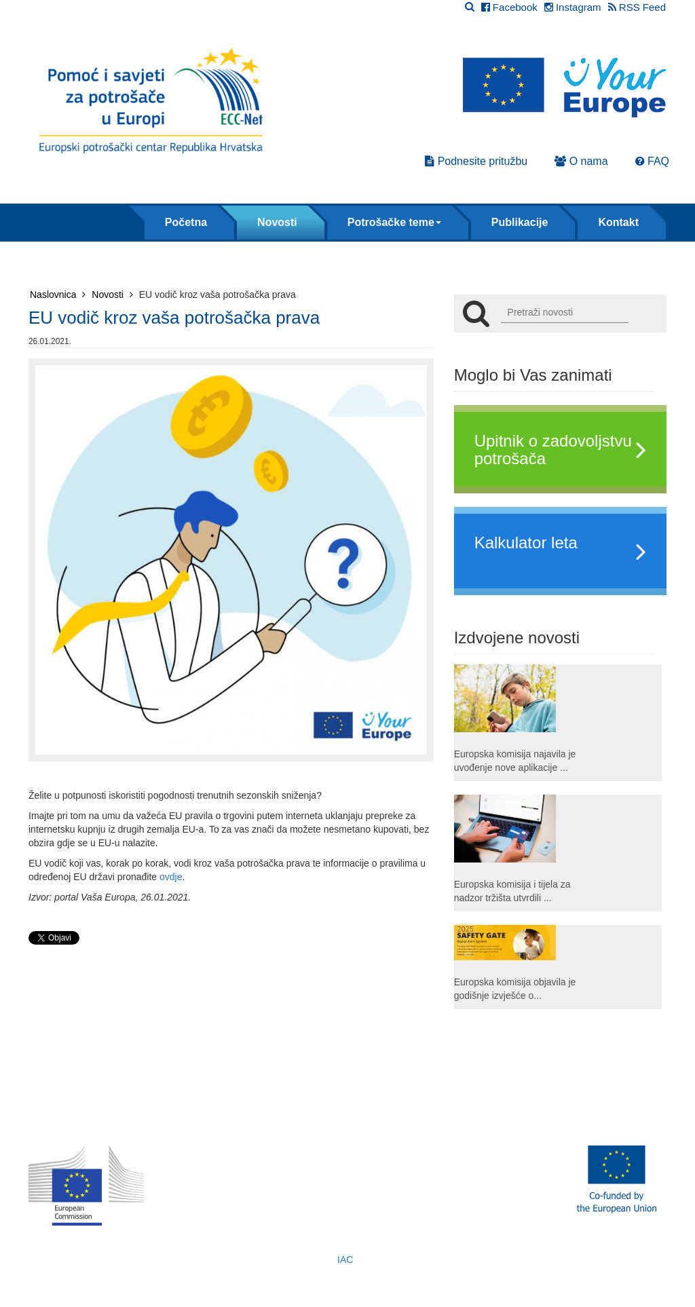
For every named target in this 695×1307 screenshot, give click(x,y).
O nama (581, 161)
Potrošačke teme (394, 222)
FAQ (652, 161)
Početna (186, 222)
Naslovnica (58, 294)
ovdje (170, 876)
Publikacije (519, 222)
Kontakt (618, 222)
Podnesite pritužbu (476, 161)
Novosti (277, 222)
